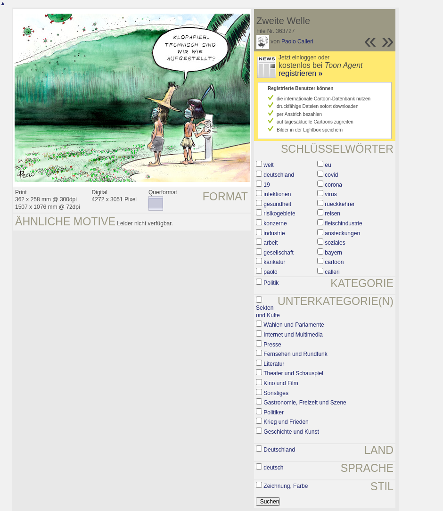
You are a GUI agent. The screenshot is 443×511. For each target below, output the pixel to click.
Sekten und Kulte (268, 312)
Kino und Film (280, 383)
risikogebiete (279, 213)
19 (266, 184)
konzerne (275, 223)
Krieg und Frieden (285, 422)
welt (268, 165)
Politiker (273, 412)
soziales (335, 242)
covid (331, 175)
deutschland (278, 175)
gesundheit (277, 204)
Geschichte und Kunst (291, 432)
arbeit (270, 242)
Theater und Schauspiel (293, 373)
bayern (333, 252)
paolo (270, 272)
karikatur (274, 262)
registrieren (300, 73)
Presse (272, 344)
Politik (271, 283)
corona (333, 184)
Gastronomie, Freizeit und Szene (304, 402)
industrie (274, 233)
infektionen (277, 194)
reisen (332, 213)
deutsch (273, 467)
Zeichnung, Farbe (285, 486)
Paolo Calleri (297, 41)
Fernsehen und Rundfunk (295, 354)
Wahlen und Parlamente (293, 324)
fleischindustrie (343, 223)
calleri (332, 272)
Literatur (273, 364)
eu (328, 165)
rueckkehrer (339, 204)
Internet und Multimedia (292, 334)
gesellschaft (278, 252)
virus (330, 194)
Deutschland (279, 449)
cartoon (334, 262)
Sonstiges (275, 393)
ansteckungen (342, 233)
